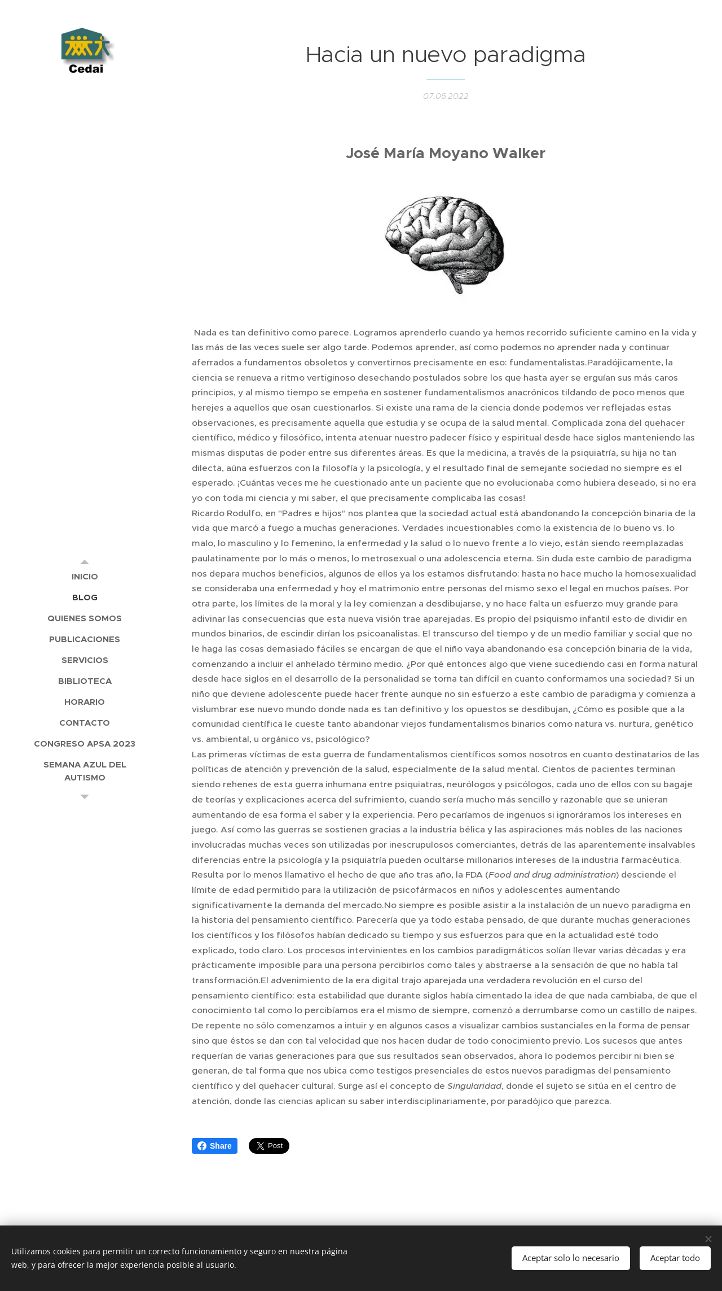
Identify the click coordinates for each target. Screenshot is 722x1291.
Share (214, 1145)
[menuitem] (84, 576)
